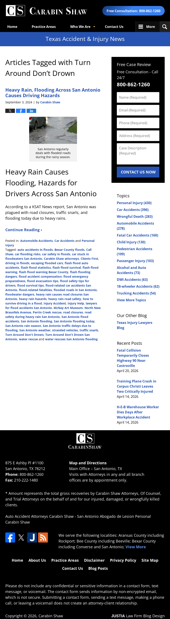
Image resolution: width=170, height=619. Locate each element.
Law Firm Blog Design (138, 615)
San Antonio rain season (23, 326)
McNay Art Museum (68, 308)
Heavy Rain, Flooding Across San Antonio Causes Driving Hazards (52, 92)
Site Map (149, 560)
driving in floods (17, 263)
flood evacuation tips (42, 281)
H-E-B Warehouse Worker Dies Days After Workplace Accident (138, 412)
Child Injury (131, 242)
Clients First (89, 259)
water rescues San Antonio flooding (71, 339)
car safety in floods (56, 254)
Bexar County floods (69, 250)
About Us (37, 560)
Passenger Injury (135, 260)
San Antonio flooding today (74, 321)
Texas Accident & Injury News (46, 11)
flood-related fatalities (35, 290)
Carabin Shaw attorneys (61, 259)
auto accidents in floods (35, 250)
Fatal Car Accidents (137, 235)
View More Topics (131, 300)
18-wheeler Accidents (138, 286)
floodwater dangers (19, 294)
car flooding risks (27, 254)
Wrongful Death (135, 216)
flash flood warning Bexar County (43, 272)
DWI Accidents (132, 279)
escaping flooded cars (47, 263)
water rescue (28, 339)
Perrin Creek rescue (47, 312)
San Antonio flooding (36, 321)
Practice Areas (44, 26)
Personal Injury (134, 203)
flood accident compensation (40, 276)
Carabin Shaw (51, 615)
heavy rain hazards (33, 299)
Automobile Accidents (36, 241)
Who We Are (80, 26)
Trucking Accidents (136, 293)
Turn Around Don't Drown (24, 335)
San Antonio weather (34, 330)
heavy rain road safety (64, 299)
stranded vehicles (65, 330)
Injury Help (76, 303)
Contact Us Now (138, 172)
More (150, 26)
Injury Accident (55, 303)
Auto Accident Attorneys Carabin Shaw (39, 516)
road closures (73, 312)
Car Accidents (64, 241)
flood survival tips (30, 285)
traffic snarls (89, 330)
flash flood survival (67, 267)
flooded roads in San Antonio (75, 290)
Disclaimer (94, 560)
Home (12, 26)
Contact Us (114, 26)
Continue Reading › (23, 229)
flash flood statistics (36, 267)
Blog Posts (98, 568)
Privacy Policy (123, 560)
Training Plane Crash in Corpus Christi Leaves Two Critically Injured (136, 386)
